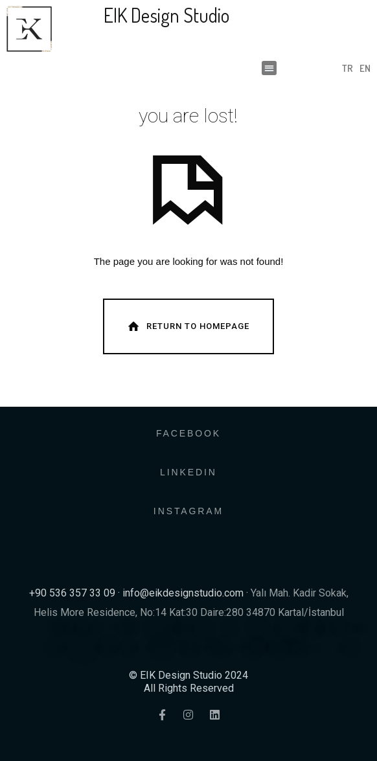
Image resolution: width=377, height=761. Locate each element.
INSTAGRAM (188, 511)
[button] (269, 68)
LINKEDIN (188, 472)
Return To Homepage (187, 326)
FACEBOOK (188, 433)
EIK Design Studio (166, 15)
